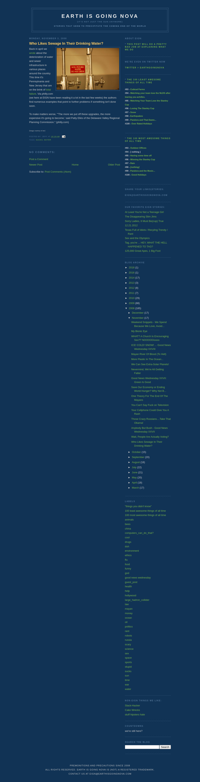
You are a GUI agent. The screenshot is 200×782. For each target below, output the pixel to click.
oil (126, 622)
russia (128, 639)
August (136, 462)
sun (127, 675)
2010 (132, 298)
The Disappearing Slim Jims (141, 216)
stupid (128, 666)
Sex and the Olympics (137, 238)
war (127, 684)
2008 (132, 308)
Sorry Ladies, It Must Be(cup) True (144, 221)
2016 (132, 272)
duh (127, 546)
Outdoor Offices (138, 148)
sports (128, 662)
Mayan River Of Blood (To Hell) (148, 354)
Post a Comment (38, 159)
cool (127, 537)
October (137, 452)
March (136, 487)
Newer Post (35, 164)
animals (129, 519)
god (127, 573)
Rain (132, 163)
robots (128, 635)
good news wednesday (138, 577)
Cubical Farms (137, 89)
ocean (128, 617)
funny (128, 568)
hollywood (130, 595)
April (135, 482)
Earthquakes (136, 116)
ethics (128, 555)
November (138, 317)
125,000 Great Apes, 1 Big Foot (143, 250)
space (128, 657)
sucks (39, 140)
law (127, 604)
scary (128, 644)
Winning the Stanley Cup (142, 159)
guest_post (131, 582)
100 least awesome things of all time (145, 510)
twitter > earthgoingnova (144, 68)
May (134, 477)
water (47, 140)
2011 (132, 292)
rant (127, 631)
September (138, 457)
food (127, 564)
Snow (133, 112)
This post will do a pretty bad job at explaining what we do (146, 47)
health (128, 586)
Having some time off (141, 155)
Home (75, 164)
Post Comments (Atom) (58, 171)
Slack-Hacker (132, 705)
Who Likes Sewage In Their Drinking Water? (66, 43)
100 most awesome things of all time (145, 515)
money (129, 613)
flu (126, 559)
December (138, 312)
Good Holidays (138, 175)
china (128, 528)
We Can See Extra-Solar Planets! (150, 364)
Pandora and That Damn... (143, 120)
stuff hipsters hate (135, 714)
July (134, 467)
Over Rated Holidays (141, 123)
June (135, 472)
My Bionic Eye (139, 331)
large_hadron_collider (137, 599)
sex (127, 653)
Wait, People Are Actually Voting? (150, 436)
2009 (132, 303)
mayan (129, 608)
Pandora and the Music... (142, 171)
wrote (32, 53)
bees (127, 524)
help (127, 590)
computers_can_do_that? (139, 532)
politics (129, 626)
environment (132, 550)
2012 (132, 287)
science (129, 648)
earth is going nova (100, 16)
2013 (132, 282)
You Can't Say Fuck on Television (150, 405)
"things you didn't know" (138, 506)
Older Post (114, 164)
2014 (132, 277)
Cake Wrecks (132, 710)
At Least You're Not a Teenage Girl (144, 212)
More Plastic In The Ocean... (147, 359)
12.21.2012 (131, 225)
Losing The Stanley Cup (142, 108)
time (127, 680)
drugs (128, 541)
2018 (132, 267)
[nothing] (134, 167)
